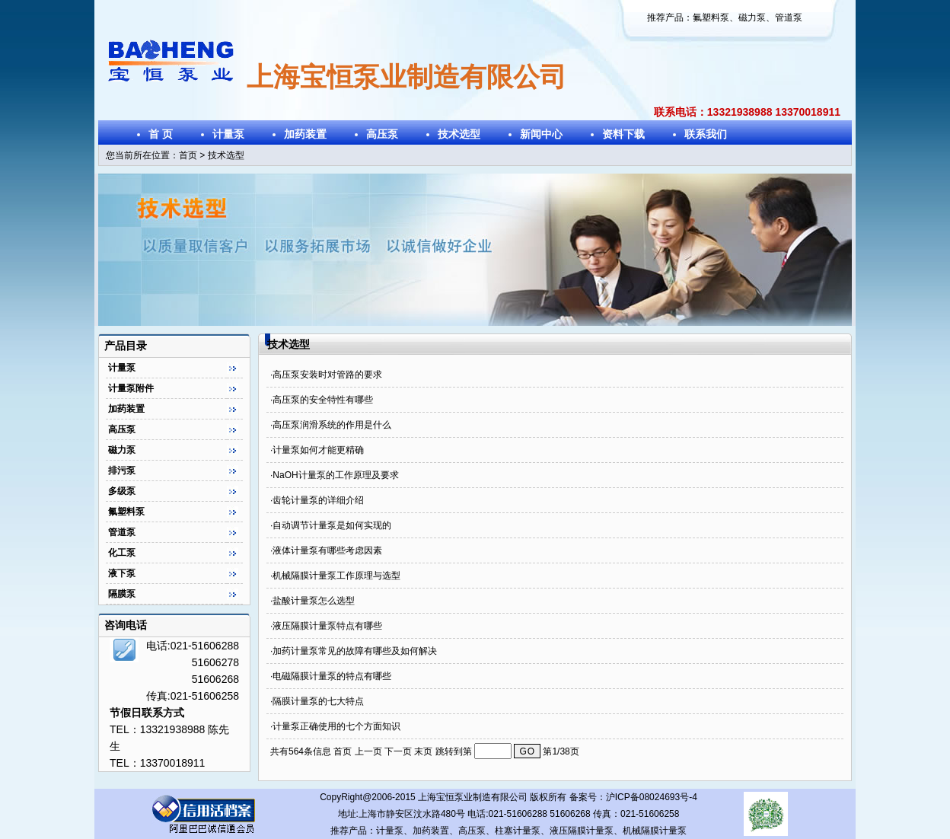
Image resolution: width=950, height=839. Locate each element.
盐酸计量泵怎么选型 (314, 600)
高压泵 (382, 134)
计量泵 (228, 134)
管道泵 (788, 17)
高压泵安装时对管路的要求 (327, 374)
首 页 (160, 134)
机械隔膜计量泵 (655, 830)
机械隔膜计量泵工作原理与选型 (336, 575)
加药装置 (305, 134)
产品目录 (125, 346)
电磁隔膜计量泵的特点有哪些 (332, 676)
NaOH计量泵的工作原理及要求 (335, 475)
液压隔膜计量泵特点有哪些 (327, 625)
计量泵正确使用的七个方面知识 (336, 726)
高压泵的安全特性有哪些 (323, 399)
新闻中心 (541, 134)
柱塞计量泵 (517, 830)
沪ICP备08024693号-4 (651, 797)
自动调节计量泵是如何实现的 (332, 525)
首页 (188, 155)
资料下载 (623, 134)
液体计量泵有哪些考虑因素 (327, 550)
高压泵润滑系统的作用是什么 (332, 425)
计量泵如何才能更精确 (318, 450)
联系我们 (705, 134)
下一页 (399, 751)
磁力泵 (752, 17)
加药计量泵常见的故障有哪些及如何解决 (355, 651)
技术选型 (459, 134)
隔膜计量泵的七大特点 (318, 701)
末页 (423, 751)
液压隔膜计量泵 (582, 830)
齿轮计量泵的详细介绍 (318, 500)
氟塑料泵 (711, 17)
